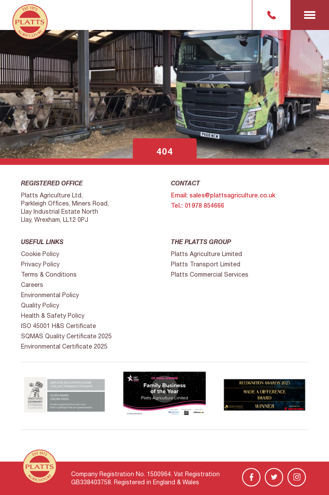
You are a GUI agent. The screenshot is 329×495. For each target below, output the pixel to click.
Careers (32, 284)
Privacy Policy (40, 264)
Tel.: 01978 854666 (197, 205)
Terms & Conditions (49, 274)
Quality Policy (40, 305)
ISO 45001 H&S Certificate (58, 325)
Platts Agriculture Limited (206, 253)
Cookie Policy (40, 253)
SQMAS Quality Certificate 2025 (66, 336)
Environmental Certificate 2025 (64, 346)
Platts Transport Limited (205, 264)
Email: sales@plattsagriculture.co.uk (223, 195)
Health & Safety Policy (52, 315)
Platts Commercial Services (209, 274)
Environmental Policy (50, 295)
